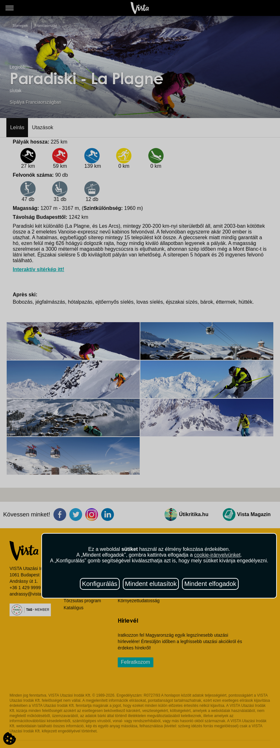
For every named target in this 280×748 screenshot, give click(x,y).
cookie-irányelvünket (217, 555)
